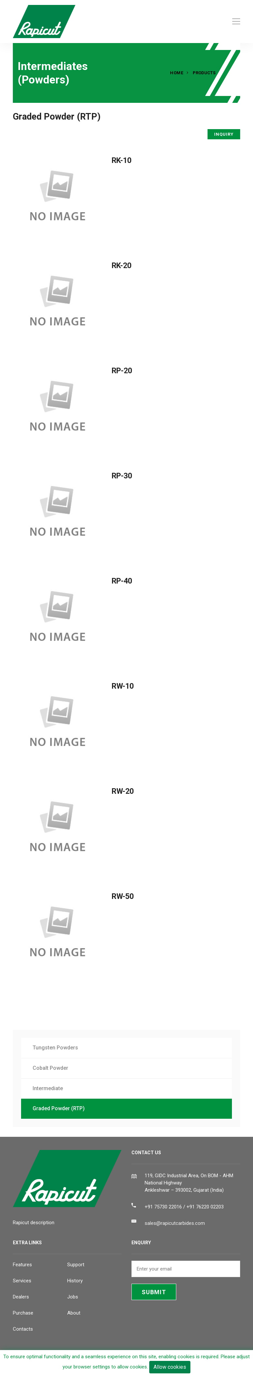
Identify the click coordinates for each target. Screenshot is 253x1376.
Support (75, 1265)
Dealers (21, 1297)
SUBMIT (154, 1292)
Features (22, 1265)
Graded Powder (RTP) (59, 1108)
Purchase (23, 1313)
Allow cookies (170, 1367)
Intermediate (48, 1088)
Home (176, 72)
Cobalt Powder (50, 1068)
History (75, 1281)
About (73, 1313)
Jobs (72, 1297)
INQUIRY (224, 134)
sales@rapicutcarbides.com (175, 1223)
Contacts (23, 1329)
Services (22, 1281)
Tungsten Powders (55, 1047)
